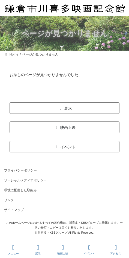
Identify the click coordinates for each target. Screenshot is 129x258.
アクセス (115, 250)
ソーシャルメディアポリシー (25, 180)
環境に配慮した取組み (20, 190)
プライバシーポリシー (20, 170)
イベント (89, 250)
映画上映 (62, 250)
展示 (38, 250)
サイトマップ (14, 210)
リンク (9, 200)
